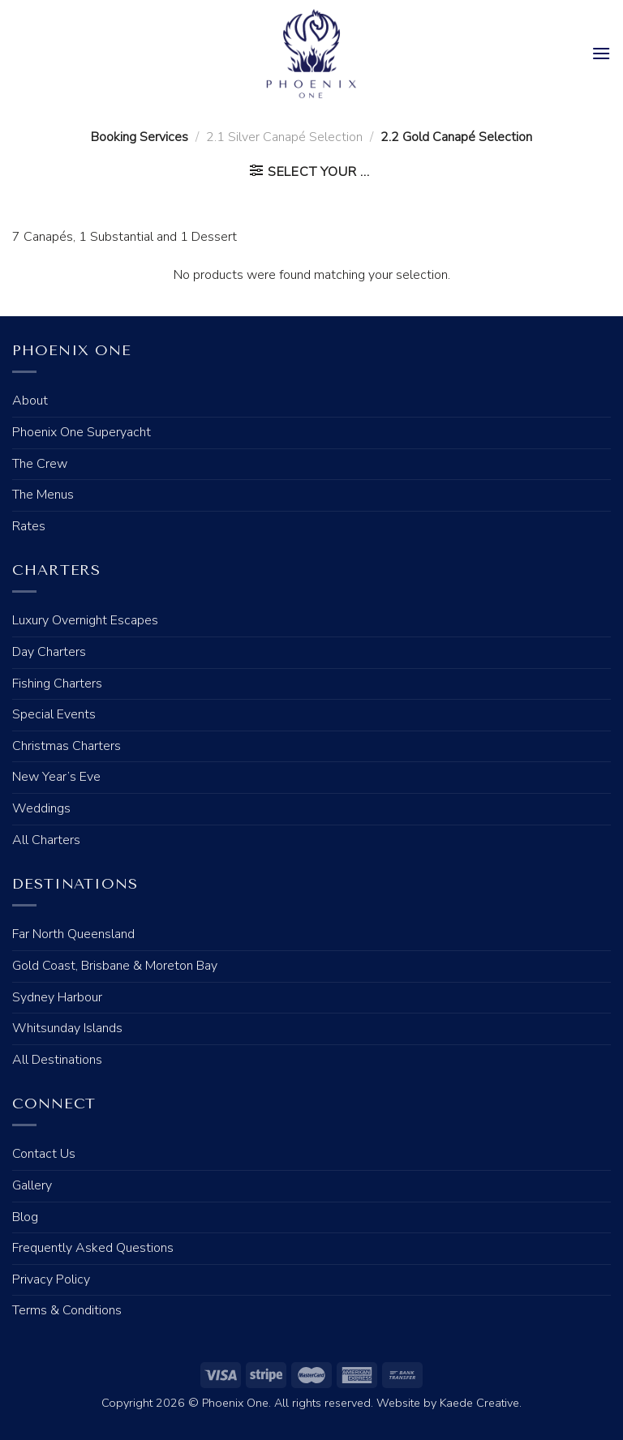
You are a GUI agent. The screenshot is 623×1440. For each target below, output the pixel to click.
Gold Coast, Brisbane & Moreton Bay (114, 966)
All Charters (46, 840)
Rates (28, 526)
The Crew (39, 464)
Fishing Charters (57, 683)
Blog (25, 1217)
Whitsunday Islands (67, 1028)
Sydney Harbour (57, 997)
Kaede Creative (479, 1403)
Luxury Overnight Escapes (85, 620)
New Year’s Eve (56, 777)
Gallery (32, 1185)
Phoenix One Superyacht (81, 432)
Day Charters (49, 652)
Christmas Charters (66, 746)
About (30, 400)
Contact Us (43, 1154)
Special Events (54, 714)
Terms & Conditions (67, 1310)
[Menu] (601, 53)
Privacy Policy (51, 1279)
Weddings (41, 808)
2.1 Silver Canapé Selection (284, 137)
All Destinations (57, 1060)
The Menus (43, 495)
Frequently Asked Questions (93, 1248)
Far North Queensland (73, 934)
